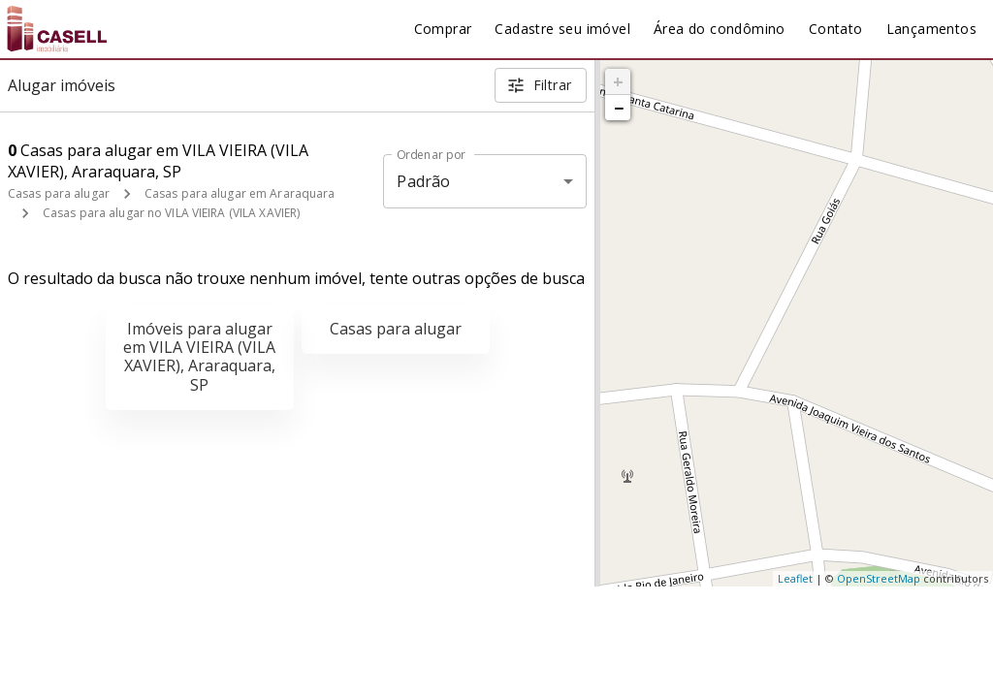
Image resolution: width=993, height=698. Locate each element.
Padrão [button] (423, 181)
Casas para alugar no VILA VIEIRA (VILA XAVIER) (171, 213)
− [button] (619, 107)
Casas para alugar (59, 193)
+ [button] (618, 81)
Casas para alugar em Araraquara (240, 193)
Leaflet (795, 578)
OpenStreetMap (878, 578)
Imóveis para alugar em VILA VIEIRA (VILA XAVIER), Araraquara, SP (199, 357)
